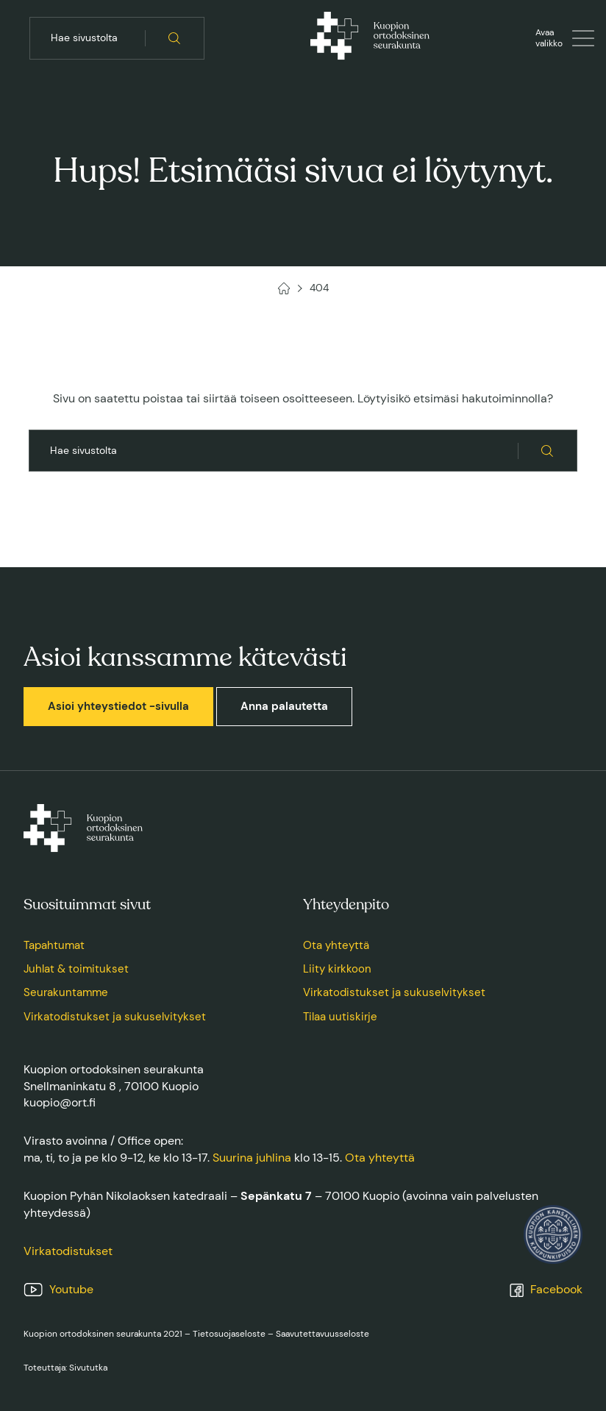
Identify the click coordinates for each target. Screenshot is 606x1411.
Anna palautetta (284, 706)
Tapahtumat (54, 945)
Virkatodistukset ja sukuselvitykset (115, 1016)
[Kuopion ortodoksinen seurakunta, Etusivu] (369, 38)
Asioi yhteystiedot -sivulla (118, 706)
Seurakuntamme (66, 992)
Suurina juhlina (252, 1157)
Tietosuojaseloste (229, 1334)
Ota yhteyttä (336, 945)
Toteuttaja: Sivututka (65, 1367)
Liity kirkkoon (337, 969)
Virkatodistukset (68, 1251)
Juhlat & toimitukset (76, 969)
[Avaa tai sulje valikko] (564, 38)
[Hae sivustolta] (174, 38)
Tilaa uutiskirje (340, 1016)
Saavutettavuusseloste (322, 1334)
